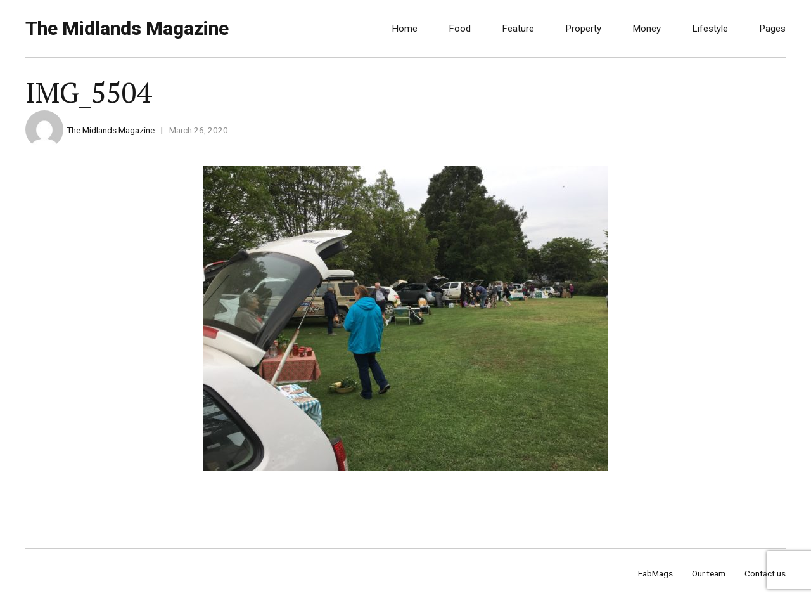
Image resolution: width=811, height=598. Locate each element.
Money (647, 28)
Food (460, 28)
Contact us (765, 573)
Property (583, 28)
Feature (518, 28)
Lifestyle (710, 28)
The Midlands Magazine (127, 28)
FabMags (655, 573)
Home (405, 28)
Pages (773, 28)
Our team (708, 573)
